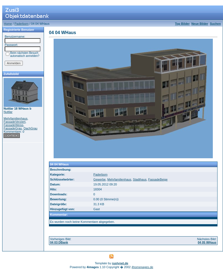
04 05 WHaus (207, 242)
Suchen (215, 23)
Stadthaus (140, 179)
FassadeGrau (13, 128)
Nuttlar (8, 111)
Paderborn (22, 23)
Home (8, 23)
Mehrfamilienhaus (15, 118)
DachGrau (30, 128)
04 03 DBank (59, 242)
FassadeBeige (157, 179)
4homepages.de (142, 267)
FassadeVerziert (14, 121)
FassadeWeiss (13, 125)
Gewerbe (99, 179)
